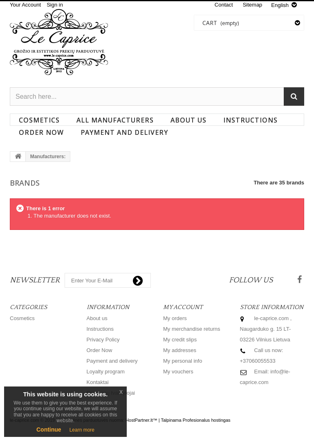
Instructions (250, 120)
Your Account (25, 5)
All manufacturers (115, 120)
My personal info (182, 361)
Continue (48, 429)
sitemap (252, 5)
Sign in (55, 5)
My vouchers (178, 371)
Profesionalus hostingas (207, 420)
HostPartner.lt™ (141, 420)
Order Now (41, 132)
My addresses (179, 350)
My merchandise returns (191, 329)
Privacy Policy (103, 339)
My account (183, 307)
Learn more (82, 430)
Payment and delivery (124, 132)
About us (188, 120)
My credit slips (180, 339)
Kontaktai (98, 382)
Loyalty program (106, 371)
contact (224, 5)
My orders (175, 318)
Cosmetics (39, 120)
